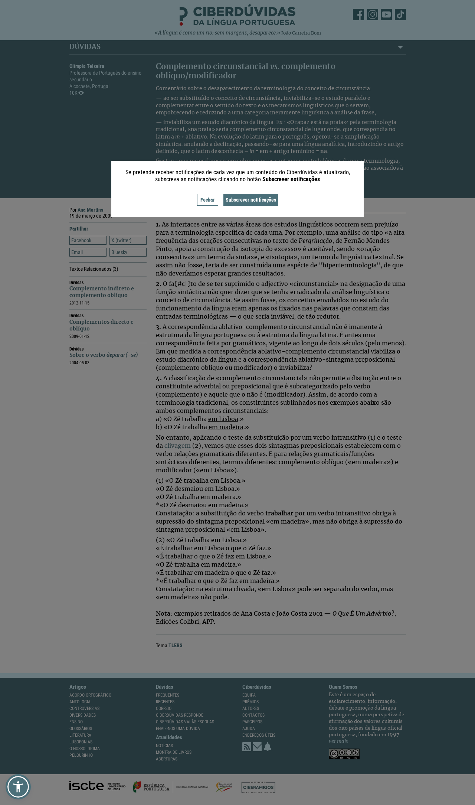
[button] (18, 787)
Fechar (207, 199)
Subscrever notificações (251, 199)
